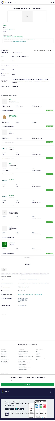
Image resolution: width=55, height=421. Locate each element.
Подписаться (27, 385)
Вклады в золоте (4, 354)
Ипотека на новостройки (12, 245)
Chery (37, 354)
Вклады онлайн (4, 356)
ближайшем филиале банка (28, 39)
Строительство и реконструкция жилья (14, 101)
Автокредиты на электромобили (25, 368)
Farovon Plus (11, 149)
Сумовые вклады (4, 351)
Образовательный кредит (24, 353)
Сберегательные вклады (6, 358)
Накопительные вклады (5, 359)
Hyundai (38, 353)
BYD (37, 359)
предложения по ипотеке (19, 41)
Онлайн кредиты (22, 362)
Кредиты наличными (23, 365)
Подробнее (50, 110)
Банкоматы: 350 (29, 294)
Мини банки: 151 (38, 294)
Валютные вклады (4, 353)
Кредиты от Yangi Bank (23, 370)
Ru (15, 2)
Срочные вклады (4, 361)
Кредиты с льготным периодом (25, 363)
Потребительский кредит (24, 351)
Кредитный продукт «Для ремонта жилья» (13, 213)
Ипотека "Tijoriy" (12, 165)
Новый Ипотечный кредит (13, 229)
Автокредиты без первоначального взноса (26, 358)
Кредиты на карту (22, 366)
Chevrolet (38, 356)
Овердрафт (21, 354)
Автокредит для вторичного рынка (26, 360)
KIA (37, 351)
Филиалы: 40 (21, 294)
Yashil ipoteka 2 (12, 181)
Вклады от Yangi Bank (5, 362)
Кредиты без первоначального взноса (26, 356)
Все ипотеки (27, 257)
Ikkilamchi (11, 133)
